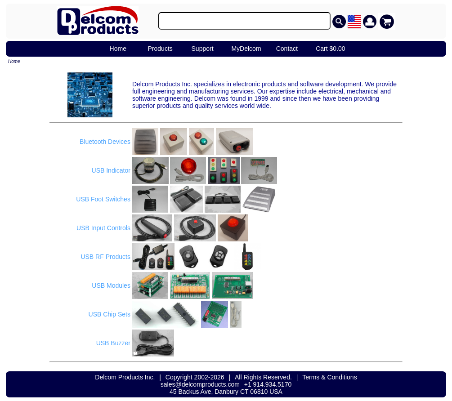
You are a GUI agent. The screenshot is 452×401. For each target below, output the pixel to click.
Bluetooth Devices (105, 141)
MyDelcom (246, 48)
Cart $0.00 (330, 48)
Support (203, 48)
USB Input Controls (103, 228)
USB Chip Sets (109, 314)
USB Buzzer (113, 343)
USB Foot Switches (103, 199)
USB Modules (111, 285)
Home (118, 48)
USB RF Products (105, 256)
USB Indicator (111, 170)
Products (160, 48)
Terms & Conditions (329, 377)
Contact (287, 48)
